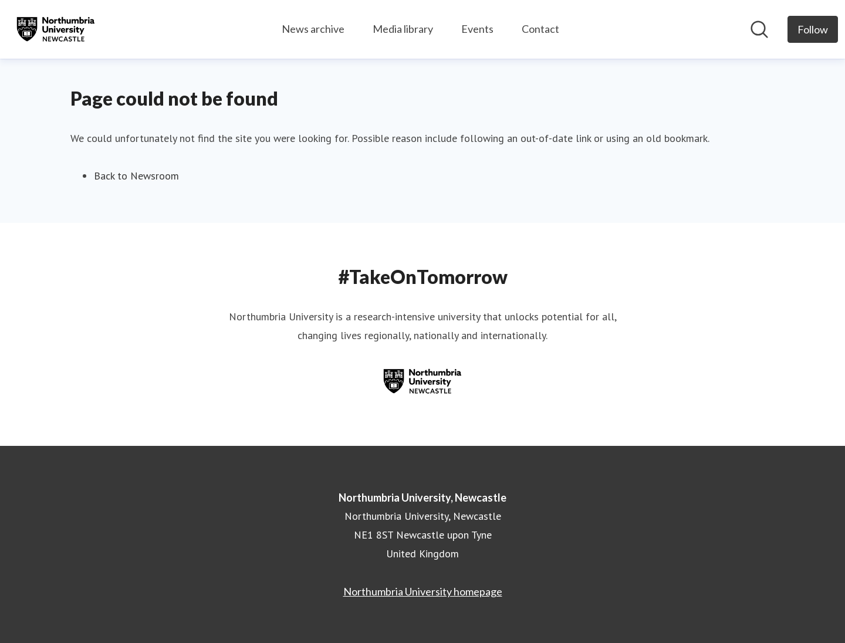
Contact (540, 28)
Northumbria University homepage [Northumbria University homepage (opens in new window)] (422, 591)
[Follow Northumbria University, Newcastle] (812, 29)
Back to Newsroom (136, 175)
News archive (313, 28)
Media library (403, 28)
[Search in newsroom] (759, 29)
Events (477, 28)
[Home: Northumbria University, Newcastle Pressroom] (55, 29)
